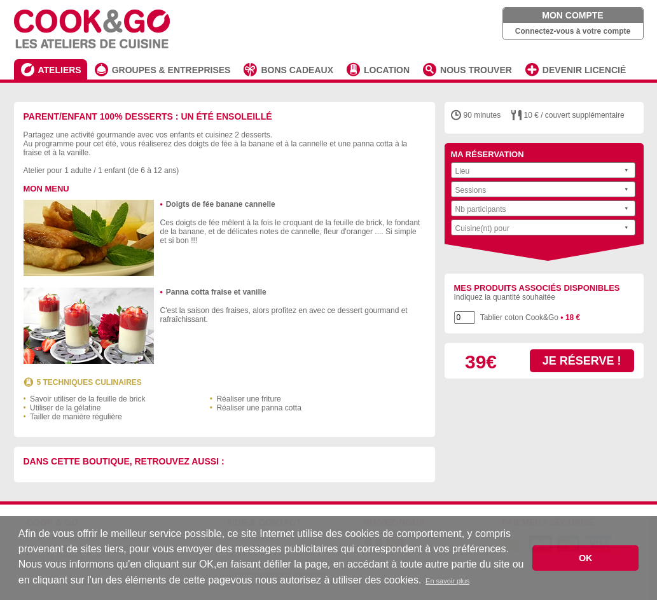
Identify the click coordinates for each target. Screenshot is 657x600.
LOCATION (387, 70)
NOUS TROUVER (476, 70)
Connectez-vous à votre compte (572, 31)
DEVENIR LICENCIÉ (584, 70)
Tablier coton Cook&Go (530, 317)
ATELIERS (59, 70)
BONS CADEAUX (297, 70)
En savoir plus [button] (447, 581)
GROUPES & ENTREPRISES (171, 70)
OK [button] (586, 558)
